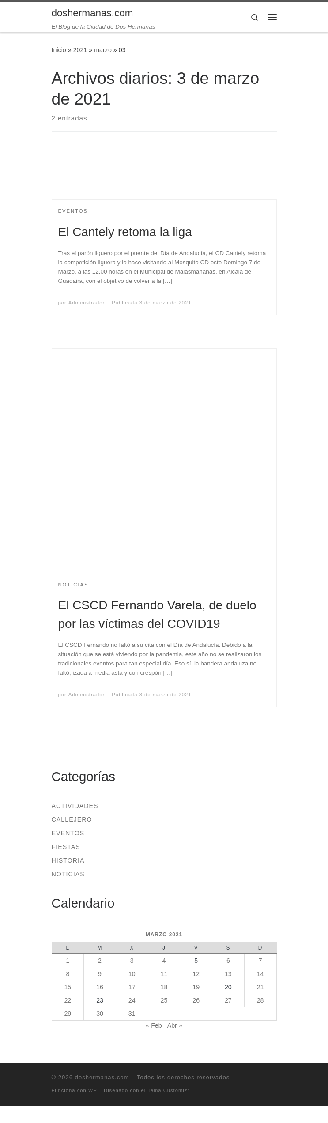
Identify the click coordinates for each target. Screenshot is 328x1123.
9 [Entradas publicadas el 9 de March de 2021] (100, 973)
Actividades (75, 805)
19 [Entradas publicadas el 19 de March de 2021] (196, 987)
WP (92, 1090)
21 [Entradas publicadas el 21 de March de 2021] (260, 987)
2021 (80, 49)
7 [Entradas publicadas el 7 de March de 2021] (260, 960)
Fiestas (66, 846)
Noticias (68, 874)
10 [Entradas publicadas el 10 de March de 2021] (132, 973)
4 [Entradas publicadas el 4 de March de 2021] (164, 960)
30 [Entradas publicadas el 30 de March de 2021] (99, 1013)
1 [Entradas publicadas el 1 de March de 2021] (67, 960)
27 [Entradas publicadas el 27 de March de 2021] (228, 1000)
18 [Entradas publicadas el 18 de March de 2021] (164, 987)
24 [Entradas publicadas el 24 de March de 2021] (132, 1000)
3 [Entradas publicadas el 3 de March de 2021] (132, 960)
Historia (68, 860)
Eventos (68, 833)
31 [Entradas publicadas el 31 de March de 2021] (132, 1013)
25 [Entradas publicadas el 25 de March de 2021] (164, 1000)
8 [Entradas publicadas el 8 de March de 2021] (67, 973)
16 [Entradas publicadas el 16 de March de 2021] (99, 987)
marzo (103, 49)
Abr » (174, 1025)
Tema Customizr (168, 1090)
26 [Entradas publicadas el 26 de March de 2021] (196, 1000)
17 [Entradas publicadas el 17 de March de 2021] (132, 987)
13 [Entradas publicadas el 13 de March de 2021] (228, 973)
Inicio (59, 49)
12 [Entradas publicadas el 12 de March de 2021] (196, 973)
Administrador (86, 302)
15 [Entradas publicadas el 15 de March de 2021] (67, 987)
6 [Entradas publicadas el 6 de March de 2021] (228, 960)
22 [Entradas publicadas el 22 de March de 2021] (67, 1000)
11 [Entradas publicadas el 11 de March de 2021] (164, 973)
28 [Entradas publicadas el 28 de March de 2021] (260, 1000)
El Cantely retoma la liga (125, 232)
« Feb (154, 1025)
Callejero (72, 819)
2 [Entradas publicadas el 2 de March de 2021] (100, 960)
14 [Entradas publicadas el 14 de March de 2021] (260, 973)
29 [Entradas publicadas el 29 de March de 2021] (67, 1013)
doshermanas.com (102, 1077)
